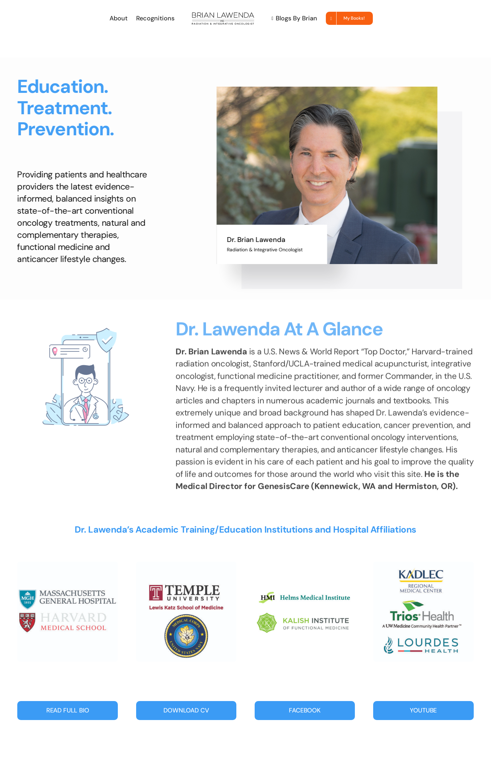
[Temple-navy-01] (186, 565)
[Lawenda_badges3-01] (305, 565)
